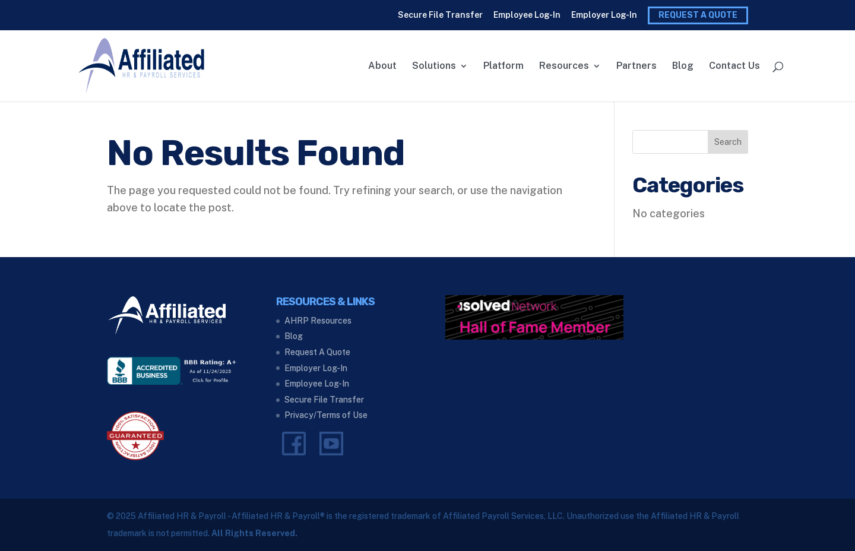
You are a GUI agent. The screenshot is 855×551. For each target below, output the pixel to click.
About (382, 66)
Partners (636, 66)
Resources (564, 66)
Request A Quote (697, 15)
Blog (683, 66)
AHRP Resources (318, 320)
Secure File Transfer (440, 15)
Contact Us (734, 66)
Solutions (434, 66)
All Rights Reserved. (254, 533)
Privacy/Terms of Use (326, 415)
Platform (503, 66)
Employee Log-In (526, 15)
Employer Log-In (604, 15)
